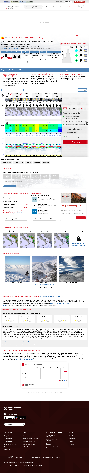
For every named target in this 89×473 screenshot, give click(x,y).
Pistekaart (43, 60)
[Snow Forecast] (12, 7)
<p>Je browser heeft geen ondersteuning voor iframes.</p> (44, 376)
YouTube (72, 444)
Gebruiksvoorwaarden (14, 465)
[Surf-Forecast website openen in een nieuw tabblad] (7, 2)
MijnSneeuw (8, 450)
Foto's (62, 7)
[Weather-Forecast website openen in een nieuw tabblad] (29, 2)
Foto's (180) (54, 57)
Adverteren (19, 457)
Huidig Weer (34, 55)
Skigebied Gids (54, 53)
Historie (25, 62)
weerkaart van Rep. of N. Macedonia (60, 303)
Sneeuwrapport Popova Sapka (15, 219)
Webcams (34, 57)
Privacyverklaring (26, 465)
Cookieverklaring (38, 465)
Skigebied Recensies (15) (54, 55)
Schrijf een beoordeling (29, 345)
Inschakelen (77, 36)
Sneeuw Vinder (25, 59)
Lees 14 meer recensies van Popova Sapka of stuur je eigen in (20, 342)
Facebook (72, 436)
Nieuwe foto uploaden (44, 287)
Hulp (26, 457)
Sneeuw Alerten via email (31, 438)
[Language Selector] (14, 424)
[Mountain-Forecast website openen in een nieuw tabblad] (15, 2)
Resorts (3, 48)
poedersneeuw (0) (46, 297)
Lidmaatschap (27, 436)
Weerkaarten (8, 438)
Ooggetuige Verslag (29, 444)
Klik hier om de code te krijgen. (25, 359)
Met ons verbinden (47, 457)
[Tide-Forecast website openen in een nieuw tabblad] (22, 2)
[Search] (40, 7)
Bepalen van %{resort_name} (11, 345)
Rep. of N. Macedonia (14, 48)
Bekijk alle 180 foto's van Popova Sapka (44, 284)
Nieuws (55, 7)
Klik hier (5, 305)
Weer (48, 7)
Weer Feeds (27, 447)
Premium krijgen (79, 1)
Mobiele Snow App (29, 441)
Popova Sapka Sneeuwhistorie (44, 219)
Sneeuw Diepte (43, 56)
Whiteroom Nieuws (10, 444)
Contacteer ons (35, 457)
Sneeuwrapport (9, 441)
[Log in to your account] (81, 6)
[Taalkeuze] (68, 2)
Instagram (72, 438)
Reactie (58, 457)
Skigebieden (8, 436)
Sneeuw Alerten (25, 54)
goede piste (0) (9, 213)
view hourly (82, 90)
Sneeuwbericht (34, 53)
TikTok (71, 441)
